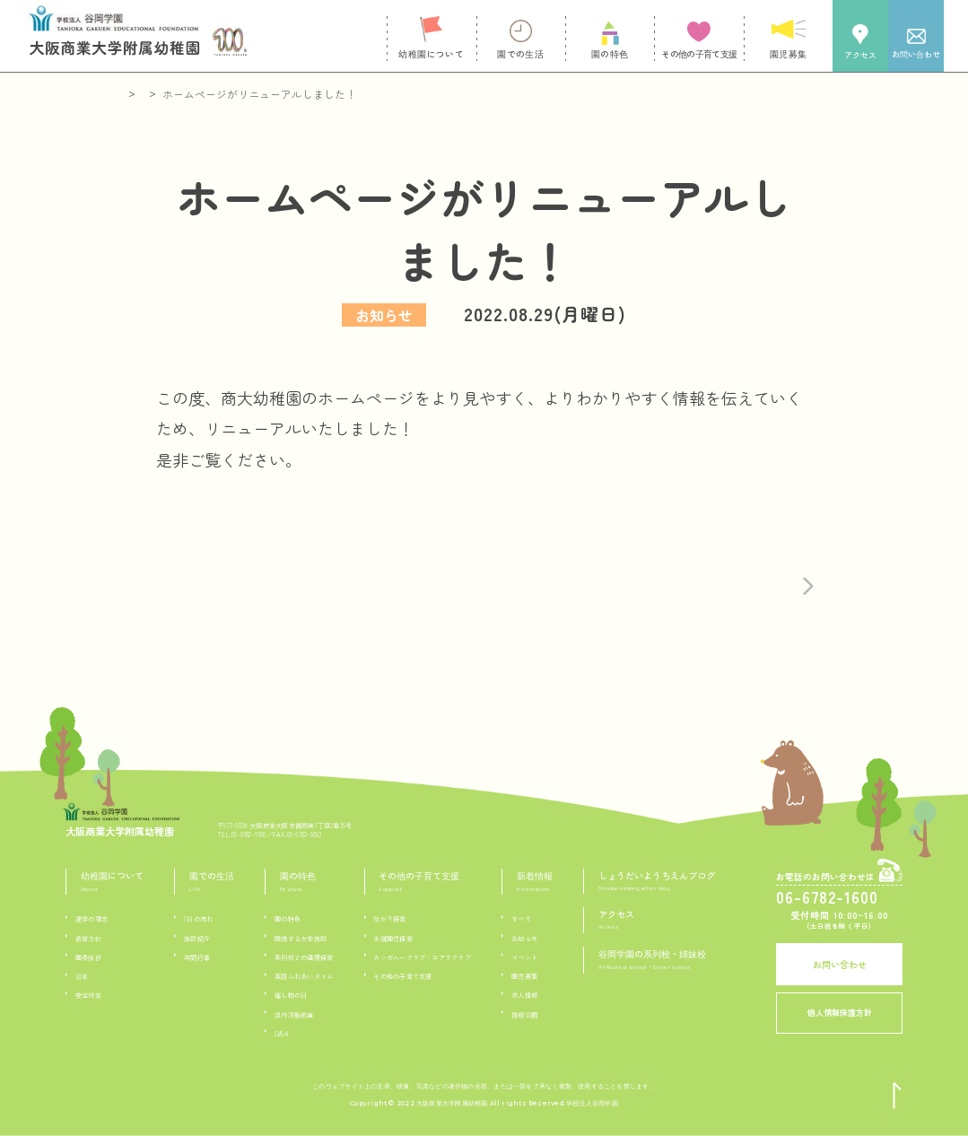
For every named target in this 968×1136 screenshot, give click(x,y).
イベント (524, 957)
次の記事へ (732, 574)
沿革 (81, 976)
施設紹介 (197, 938)
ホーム (137, 93)
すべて (521, 918)
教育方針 (88, 938)
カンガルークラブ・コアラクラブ (421, 957)
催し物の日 (291, 995)
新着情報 (195, 93)
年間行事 (197, 957)
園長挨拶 (88, 957)
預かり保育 (389, 918)
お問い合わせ (840, 964)
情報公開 (524, 1014)
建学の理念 (91, 918)
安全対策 (88, 995)
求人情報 (524, 995)
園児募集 (524, 976)
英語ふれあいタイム (304, 976)
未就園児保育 (392, 938)
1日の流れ (198, 918)
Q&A (282, 1033)
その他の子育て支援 (402, 976)
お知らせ (524, 938)
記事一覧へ (416, 574)
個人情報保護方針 (839, 1012)
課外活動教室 (294, 1014)
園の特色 (288, 918)
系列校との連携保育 (304, 957)
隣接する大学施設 (301, 938)
